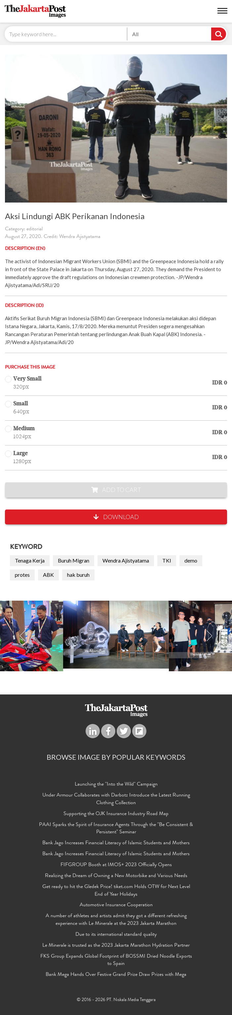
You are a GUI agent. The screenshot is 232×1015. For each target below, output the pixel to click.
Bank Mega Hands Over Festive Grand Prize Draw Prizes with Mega (116, 975)
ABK (48, 574)
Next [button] (209, 636)
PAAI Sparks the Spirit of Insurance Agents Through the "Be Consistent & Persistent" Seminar (116, 828)
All (135, 34)
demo (190, 560)
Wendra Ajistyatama (125, 560)
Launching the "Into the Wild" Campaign (116, 784)
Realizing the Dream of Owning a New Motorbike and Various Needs (116, 876)
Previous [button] (23, 636)
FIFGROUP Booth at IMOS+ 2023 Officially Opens (116, 865)
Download (116, 516)
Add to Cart (116, 489)
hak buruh (78, 574)
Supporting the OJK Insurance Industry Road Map (116, 814)
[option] (116, 635)
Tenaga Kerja (30, 560)
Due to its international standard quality (116, 934)
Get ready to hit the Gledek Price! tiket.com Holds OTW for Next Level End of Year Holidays (116, 890)
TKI (166, 560)
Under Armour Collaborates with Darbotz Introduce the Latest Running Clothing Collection (116, 799)
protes (22, 574)
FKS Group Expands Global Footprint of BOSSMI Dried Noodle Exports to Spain (116, 960)
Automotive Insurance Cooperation (116, 905)
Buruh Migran (73, 560)
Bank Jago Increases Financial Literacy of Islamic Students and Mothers (116, 843)
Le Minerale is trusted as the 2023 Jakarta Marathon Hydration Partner (116, 945)
